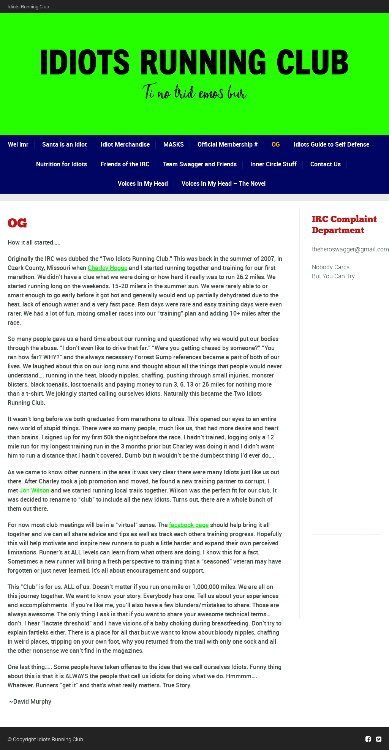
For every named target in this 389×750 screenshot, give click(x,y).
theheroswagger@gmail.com (350, 249)
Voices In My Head (143, 183)
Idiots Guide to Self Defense (331, 144)
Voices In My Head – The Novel (224, 183)
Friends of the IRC (125, 164)
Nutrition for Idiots (61, 164)
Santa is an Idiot (64, 144)
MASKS (173, 144)
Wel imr (18, 144)
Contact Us (325, 164)
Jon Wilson (34, 490)
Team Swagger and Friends (200, 164)
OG (276, 144)
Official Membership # (228, 144)
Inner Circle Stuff (273, 164)
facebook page (189, 525)
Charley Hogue (107, 268)
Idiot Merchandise (125, 144)
